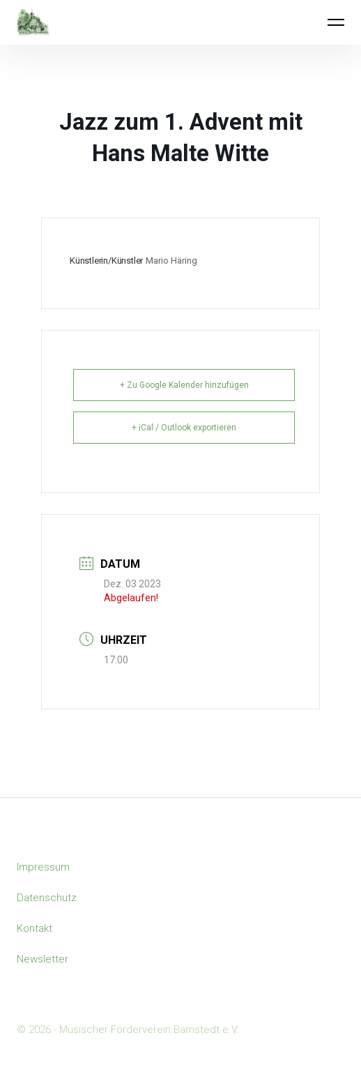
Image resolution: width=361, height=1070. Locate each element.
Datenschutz (47, 897)
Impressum (43, 867)
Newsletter (42, 959)
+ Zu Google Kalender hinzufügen (184, 385)
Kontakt (34, 928)
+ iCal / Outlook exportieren (184, 427)
